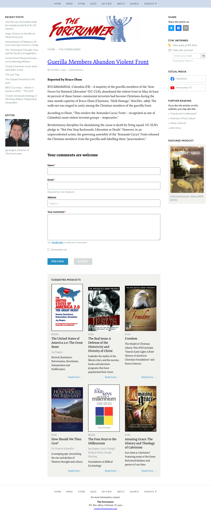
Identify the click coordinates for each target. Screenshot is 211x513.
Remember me (59, 249)
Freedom (131, 338)
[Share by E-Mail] (186, 28)
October (55, 69)
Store (81, 3)
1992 (63, 69)
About (121, 3)
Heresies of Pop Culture (182, 118)
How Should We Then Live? (66, 441)
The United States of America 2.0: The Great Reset (67, 342)
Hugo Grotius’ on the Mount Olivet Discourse (20, 35)
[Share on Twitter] (171, 28)
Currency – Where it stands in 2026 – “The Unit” (19, 89)
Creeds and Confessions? (183, 113)
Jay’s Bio (107, 3)
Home (57, 3)
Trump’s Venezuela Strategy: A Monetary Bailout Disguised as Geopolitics (21, 99)
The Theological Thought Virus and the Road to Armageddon (21, 51)
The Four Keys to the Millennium (102, 441)
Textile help (57, 242)
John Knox (175, 128)
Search (134, 3)
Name (50, 165)
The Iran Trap (12, 74)
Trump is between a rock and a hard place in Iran (21, 68)
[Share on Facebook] (178, 28)
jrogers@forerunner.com (105, 508)
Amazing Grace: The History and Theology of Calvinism (140, 443)
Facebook (181, 78)
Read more (74, 377)
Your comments (55, 212)
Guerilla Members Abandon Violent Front (98, 61)
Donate (149, 491)
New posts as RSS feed (185, 45)
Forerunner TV (184, 87)
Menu (69, 3)
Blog (93, 3)
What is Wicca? (178, 123)
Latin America (76, 69)
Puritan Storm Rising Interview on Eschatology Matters (21, 59)
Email (50, 179)
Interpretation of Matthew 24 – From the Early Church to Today (22, 43)
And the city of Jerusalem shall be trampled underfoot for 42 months (21, 25)
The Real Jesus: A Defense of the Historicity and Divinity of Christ (100, 344)
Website (51, 197)
